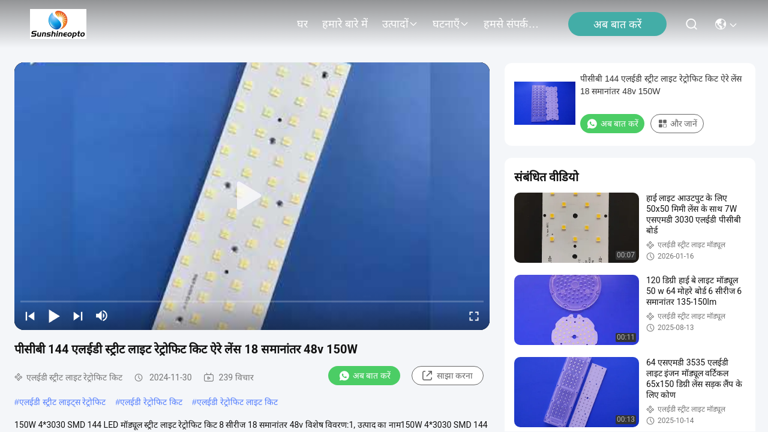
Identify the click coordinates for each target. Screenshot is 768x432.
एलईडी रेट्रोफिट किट (151, 402)
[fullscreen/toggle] (474, 316)
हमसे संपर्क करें (512, 24)
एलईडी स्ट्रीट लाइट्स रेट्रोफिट (62, 402)
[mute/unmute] (102, 316)
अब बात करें (617, 25)
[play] (252, 196)
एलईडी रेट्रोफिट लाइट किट (237, 402)
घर (302, 24)
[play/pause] (54, 316)
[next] (78, 316)
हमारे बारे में (345, 24)
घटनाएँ (451, 24)
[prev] (30, 316)
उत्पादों (400, 24)
